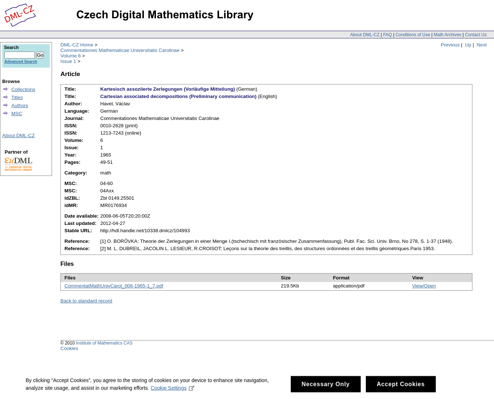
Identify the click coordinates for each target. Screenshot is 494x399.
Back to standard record (86, 301)
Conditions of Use (412, 34)
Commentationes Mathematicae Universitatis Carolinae (119, 50)
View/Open (424, 286)
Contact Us (476, 34)
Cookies (69, 348)
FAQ (387, 34)
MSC (16, 113)
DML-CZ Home (76, 45)
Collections (23, 89)
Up (468, 45)
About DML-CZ (364, 34)
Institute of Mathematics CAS (104, 343)
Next (482, 45)
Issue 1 (68, 61)
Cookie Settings (172, 392)
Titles (17, 97)
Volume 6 (70, 56)
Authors (19, 105)
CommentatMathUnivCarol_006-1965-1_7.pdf (113, 286)
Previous (450, 45)
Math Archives (447, 34)
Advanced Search (20, 61)
